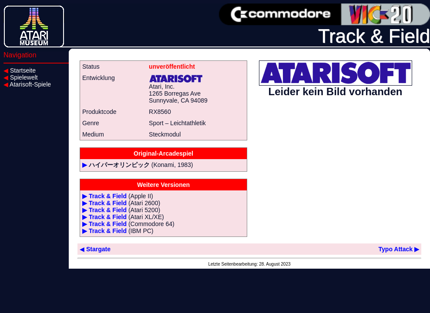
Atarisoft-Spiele (27, 84)
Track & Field (108, 196)
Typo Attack (399, 249)
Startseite (19, 70)
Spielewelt (20, 77)
